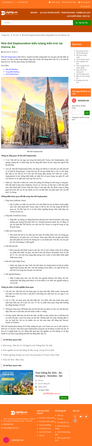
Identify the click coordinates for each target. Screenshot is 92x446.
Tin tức (59, 419)
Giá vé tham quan (82, 59)
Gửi (87, 113)
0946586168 (22, 2)
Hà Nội (40, 380)
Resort (33, 12)
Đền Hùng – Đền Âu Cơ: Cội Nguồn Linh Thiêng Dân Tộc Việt (26, 345)
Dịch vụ (86, 16)
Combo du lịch (83, 12)
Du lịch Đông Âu (44, 384)
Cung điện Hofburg (12, 72)
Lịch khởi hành (74, 16)
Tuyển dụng (54, 2)
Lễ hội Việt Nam (82, 53)
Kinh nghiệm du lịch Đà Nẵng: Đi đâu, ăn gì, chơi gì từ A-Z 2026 (27, 350)
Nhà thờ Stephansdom (9, 57)
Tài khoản (85, 6)
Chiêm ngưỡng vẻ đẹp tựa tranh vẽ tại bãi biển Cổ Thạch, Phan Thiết (30, 355)
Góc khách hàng (69, 2)
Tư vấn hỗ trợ (61, 422)
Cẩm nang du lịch (82, 74)
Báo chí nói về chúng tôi (81, 71)
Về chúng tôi (84, 2)
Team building (68, 12)
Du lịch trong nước (50, 12)
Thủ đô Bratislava (12, 74)
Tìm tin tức (82, 23)
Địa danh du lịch (82, 51)
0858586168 (7, 2)
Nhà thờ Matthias (12, 69)
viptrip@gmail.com (11, 428)
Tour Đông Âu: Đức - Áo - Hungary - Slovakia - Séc (49, 374)
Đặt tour (64, 398)
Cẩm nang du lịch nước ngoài (82, 67)
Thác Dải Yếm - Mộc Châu (12, 359)
